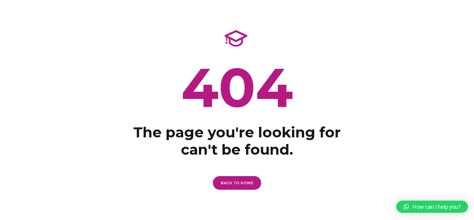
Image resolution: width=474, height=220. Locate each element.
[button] (432, 207)
